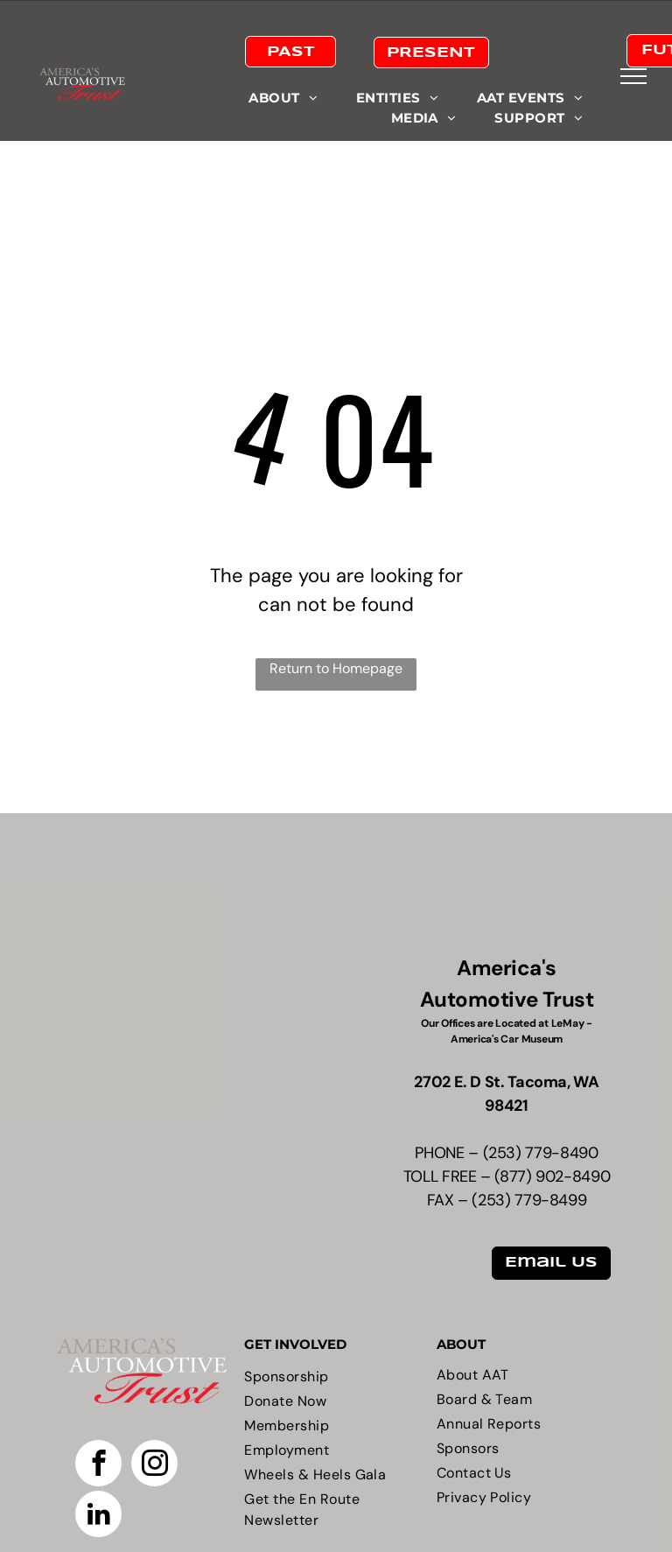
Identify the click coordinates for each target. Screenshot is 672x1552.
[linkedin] (98, 1516)
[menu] (633, 76)
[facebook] (98, 1465)
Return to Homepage (336, 668)
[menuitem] (283, 98)
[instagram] (154, 1465)
